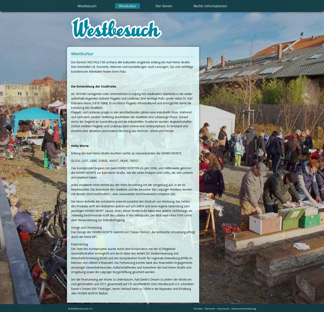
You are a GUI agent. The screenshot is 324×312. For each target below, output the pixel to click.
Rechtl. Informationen (210, 6)
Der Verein (163, 6)
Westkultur (127, 6)
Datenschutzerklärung (243, 308)
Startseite (209, 308)
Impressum (223, 308)
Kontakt (198, 308)
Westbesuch (86, 6)
